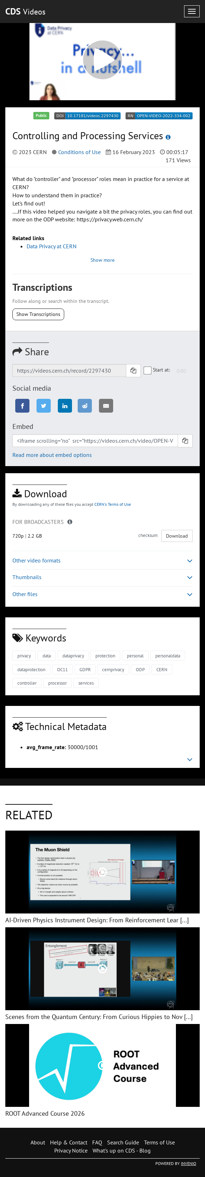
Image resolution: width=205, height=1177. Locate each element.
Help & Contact (68, 1142)
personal (135, 656)
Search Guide (123, 1142)
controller (27, 683)
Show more (102, 260)
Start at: (157, 370)
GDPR (85, 670)
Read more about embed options (52, 454)
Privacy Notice (71, 1150)
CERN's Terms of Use (112, 504)
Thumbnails (102, 577)
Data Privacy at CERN (52, 246)
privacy (24, 656)
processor (57, 683)
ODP (140, 670)
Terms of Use (159, 1142)
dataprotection (31, 670)
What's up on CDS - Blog (122, 1150)
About (38, 1142)
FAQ (97, 1142)
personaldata (167, 656)
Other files (102, 594)
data (47, 656)
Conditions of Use (79, 151)
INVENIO (188, 1163)
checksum (148, 535)
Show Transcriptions (38, 314)
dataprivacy (73, 656)
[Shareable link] (69, 370)
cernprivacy (113, 670)
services (86, 683)
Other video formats (102, 560)
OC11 (62, 670)
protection (105, 656)
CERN (161, 670)
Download (177, 536)
